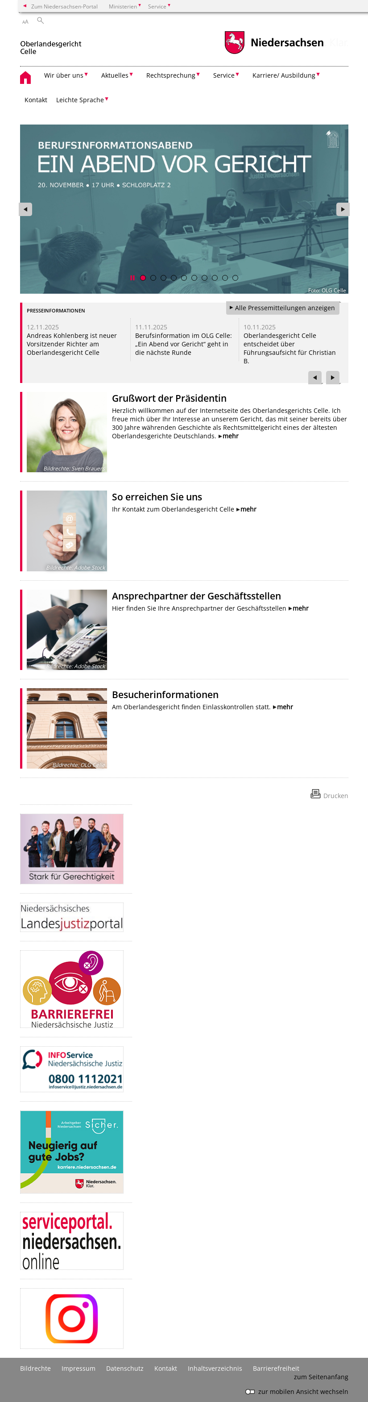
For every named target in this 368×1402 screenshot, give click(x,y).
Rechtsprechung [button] (170, 75)
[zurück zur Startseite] (51, 44)
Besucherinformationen (165, 694)
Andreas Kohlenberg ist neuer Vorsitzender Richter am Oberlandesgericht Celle (72, 344)
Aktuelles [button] (114, 75)
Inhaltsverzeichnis (215, 1368)
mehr (231, 436)
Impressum (78, 1368)
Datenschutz (125, 1368)
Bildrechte (35, 1368)
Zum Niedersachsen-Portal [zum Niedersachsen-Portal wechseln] (64, 6)
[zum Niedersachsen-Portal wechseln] (273, 53)
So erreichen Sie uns (157, 497)
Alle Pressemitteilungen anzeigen (285, 308)
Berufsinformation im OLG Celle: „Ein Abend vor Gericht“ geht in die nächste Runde (183, 344)
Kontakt (36, 100)
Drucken (335, 795)
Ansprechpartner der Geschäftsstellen (196, 596)
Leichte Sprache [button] (80, 100)
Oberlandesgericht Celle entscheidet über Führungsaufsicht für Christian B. (290, 348)
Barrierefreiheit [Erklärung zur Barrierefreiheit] (276, 1368)
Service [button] (224, 75)
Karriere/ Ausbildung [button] (283, 75)
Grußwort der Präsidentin (169, 398)
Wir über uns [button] (63, 75)
